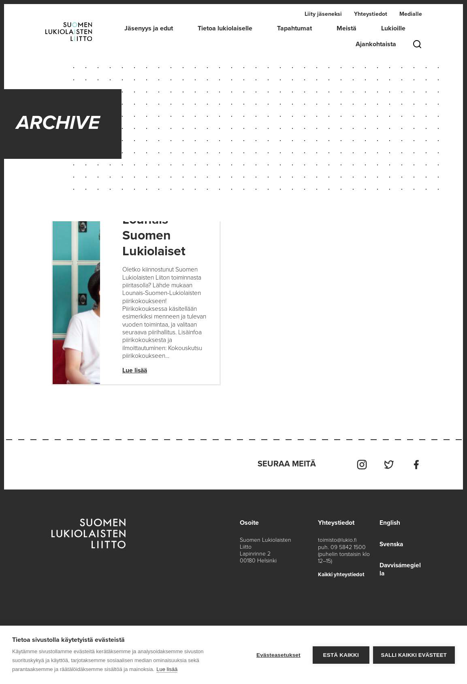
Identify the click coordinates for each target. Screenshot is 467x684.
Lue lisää (135, 374)
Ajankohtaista (376, 44)
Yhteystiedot (370, 14)
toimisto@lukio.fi (336, 542)
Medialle (410, 14)
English (388, 525)
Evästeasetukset (278, 655)
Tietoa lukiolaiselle (225, 28)
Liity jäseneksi (323, 14)
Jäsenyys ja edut (148, 28)
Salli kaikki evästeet (414, 655)
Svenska (390, 546)
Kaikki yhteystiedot (342, 576)
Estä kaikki (340, 655)
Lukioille (393, 28)
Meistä (346, 28)
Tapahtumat (294, 28)
